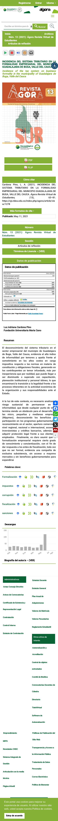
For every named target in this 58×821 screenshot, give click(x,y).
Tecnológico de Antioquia (25, 303)
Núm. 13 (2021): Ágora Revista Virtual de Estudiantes (29, 38)
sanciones (7, 513)
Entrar (38, 3)
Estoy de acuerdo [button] (14, 815)
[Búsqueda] (17, 26)
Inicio (8, 34)
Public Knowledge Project (35, 314)
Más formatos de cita (22, 211)
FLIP (28, 167)
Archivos (48, 34)
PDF (28, 160)
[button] (54, 65)
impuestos (7, 486)
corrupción (7, 495)
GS (14, 296)
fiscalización (8, 504)
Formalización (9, 477)
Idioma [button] (51, 3)
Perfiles (24, 299)
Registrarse (25, 3)
